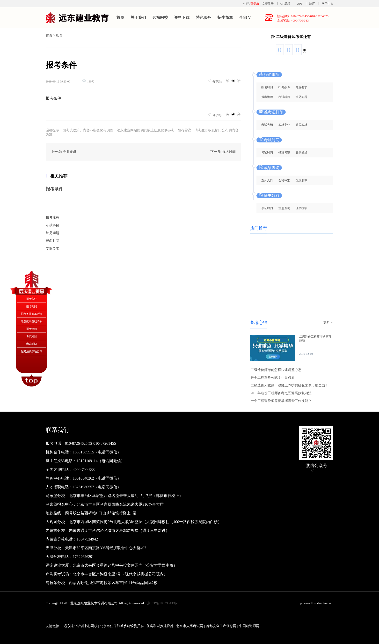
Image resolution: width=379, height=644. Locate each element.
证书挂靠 (301, 208)
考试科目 (52, 225)
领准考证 (284, 152)
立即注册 (268, 3)
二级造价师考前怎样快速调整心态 (276, 370)
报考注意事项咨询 (31, 351)
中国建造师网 (249, 626)
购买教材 (301, 124)
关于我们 (138, 17)
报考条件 (54, 188)
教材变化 (284, 124)
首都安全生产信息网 (221, 626)
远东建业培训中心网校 (81, 626)
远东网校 (160, 17)
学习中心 (327, 3)
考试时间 (267, 152)
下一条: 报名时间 (223, 152)
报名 (59, 35)
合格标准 (284, 180)
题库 (312, 3)
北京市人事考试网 (189, 626)
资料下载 (182, 17)
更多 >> (328, 322)
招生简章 (225, 17)
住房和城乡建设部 (160, 626)
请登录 (254, 3)
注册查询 (284, 208)
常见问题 (52, 233)
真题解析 (301, 152)
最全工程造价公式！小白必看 (273, 377)
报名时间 (52, 241)
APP (299, 3)
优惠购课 (301, 180)
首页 (120, 17)
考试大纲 (267, 124)
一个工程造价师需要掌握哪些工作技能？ (281, 401)
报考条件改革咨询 (31, 314)
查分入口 (267, 180)
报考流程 (52, 217)
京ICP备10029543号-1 (163, 603)
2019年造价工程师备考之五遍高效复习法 (281, 393)
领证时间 (267, 208)
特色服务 (203, 17)
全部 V (245, 17)
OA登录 (285, 3)
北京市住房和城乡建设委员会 (122, 626)
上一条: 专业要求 (63, 152)
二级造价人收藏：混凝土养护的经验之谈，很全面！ (289, 385)
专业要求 (52, 248)
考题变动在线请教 (31, 321)
